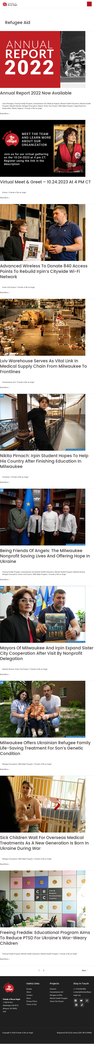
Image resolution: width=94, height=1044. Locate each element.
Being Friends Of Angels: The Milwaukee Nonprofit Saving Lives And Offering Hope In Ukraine (45, 556)
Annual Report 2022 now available (36, 93)
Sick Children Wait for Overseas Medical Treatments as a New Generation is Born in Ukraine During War (44, 843)
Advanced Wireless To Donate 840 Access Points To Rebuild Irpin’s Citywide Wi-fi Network (44, 271)
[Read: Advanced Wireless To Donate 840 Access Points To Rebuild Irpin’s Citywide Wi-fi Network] (42, 233)
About (28, 992)
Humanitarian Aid (39, 104)
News (28, 999)
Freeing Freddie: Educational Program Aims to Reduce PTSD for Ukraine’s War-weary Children (45, 938)
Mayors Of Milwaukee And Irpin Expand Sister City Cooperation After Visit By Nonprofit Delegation (46, 653)
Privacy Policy (31, 1002)
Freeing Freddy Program (23, 104)
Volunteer (6, 477)
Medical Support (53, 104)
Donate (29, 989)
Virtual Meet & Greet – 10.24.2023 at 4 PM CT (45, 182)
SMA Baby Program (65, 106)
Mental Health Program (63, 572)
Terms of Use (31, 1005)
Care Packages (8, 104)
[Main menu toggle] (89, 4)
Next (85, 971)
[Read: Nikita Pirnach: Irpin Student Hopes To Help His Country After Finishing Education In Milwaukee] (42, 422)
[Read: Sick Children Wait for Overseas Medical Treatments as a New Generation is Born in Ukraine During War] (42, 804)
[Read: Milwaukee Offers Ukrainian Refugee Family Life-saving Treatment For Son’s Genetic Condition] (42, 709)
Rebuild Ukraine (15, 106)
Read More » (4, 113)
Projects (53, 989)
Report (40, 106)
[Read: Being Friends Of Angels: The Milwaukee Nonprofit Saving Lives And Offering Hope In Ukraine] (42, 517)
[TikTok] (82, 1005)
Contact (29, 995)
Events (4, 193)
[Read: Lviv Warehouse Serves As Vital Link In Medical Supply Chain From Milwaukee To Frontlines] (42, 327)
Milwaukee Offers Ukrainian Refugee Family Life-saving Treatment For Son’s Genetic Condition (45, 748)
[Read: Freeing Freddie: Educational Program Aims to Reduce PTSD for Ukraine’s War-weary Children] (42, 899)
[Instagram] (87, 1001)
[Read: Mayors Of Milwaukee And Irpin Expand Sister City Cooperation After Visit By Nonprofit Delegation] (42, 614)
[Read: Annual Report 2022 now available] (42, 60)
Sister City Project (51, 106)
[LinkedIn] (76, 1005)
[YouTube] (81, 1001)
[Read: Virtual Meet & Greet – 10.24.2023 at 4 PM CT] (42, 148)
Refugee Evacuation (29, 106)
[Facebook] (75, 1001)
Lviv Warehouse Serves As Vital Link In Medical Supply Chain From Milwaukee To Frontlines (43, 366)
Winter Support (17, 109)
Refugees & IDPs (56, 995)
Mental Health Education (69, 104)
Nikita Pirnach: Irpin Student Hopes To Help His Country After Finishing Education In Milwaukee (44, 461)
